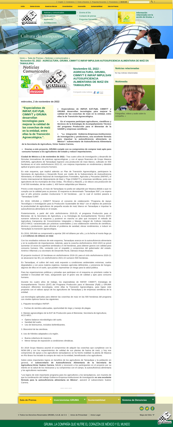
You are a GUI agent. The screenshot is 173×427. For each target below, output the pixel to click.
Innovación (82, 6)
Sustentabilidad (96, 6)
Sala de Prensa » (36, 58)
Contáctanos (70, 2)
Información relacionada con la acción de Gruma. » (145, 15)
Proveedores (113, 2)
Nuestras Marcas (51, 6)
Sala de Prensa (113, 6)
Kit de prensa (49, 16)
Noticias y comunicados (54, 12)
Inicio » (23, 58)
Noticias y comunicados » (57, 58)
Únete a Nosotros (83, 2)
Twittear (98, 92)
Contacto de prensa (87, 16)
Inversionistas (67, 6)
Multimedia (48, 19)
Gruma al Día (85, 12)
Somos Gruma (35, 6)
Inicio (23, 6)
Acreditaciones (50, 23)
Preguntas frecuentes (99, 2)
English (60, 2)
